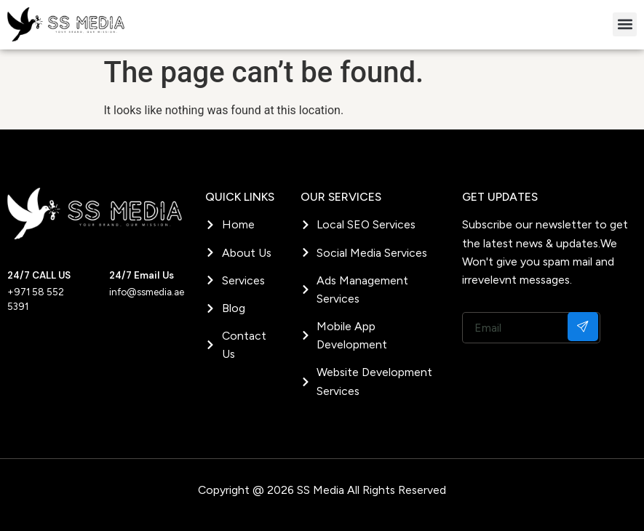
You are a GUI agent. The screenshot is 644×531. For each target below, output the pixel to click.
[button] (625, 24)
